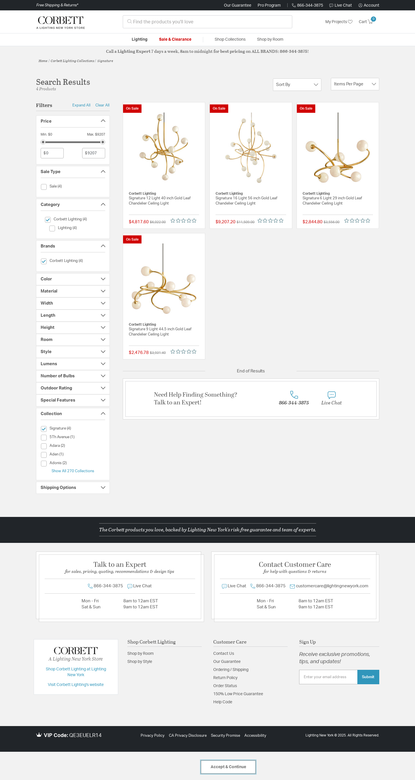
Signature (105, 60)
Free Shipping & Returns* (57, 5)
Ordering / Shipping (230, 670)
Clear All (102, 105)
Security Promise (225, 736)
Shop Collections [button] (230, 40)
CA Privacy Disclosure (188, 736)
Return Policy (225, 678)
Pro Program (269, 5)
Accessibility (255, 736)
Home (43, 60)
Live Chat (340, 5)
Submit (368, 677)
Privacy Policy (153, 736)
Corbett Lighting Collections (72, 60)
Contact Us (223, 654)
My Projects (338, 22)
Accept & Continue (228, 767)
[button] (369, 5)
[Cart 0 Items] (369, 22)
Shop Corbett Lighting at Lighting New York (76, 672)
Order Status (225, 686)
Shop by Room (140, 654)
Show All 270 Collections (73, 471)
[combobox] (207, 21)
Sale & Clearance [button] (175, 40)
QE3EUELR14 (85, 735)
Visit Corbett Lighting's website (76, 685)
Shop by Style (139, 662)
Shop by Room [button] (270, 40)
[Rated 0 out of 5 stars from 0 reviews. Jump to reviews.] (185, 221)
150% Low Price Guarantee (238, 694)
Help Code (222, 702)
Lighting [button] (140, 40)
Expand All (81, 105)
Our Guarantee (237, 5)
